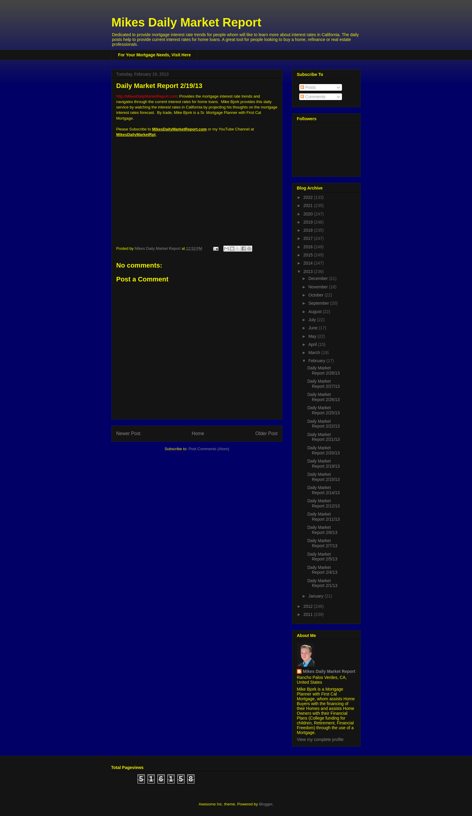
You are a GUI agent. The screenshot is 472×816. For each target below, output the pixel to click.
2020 (308, 214)
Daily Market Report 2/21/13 (323, 437)
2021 (308, 205)
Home (198, 433)
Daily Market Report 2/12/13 (323, 503)
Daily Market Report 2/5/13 (322, 557)
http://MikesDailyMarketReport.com (146, 96)
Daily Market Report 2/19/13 (323, 464)
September (319, 303)
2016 (308, 246)
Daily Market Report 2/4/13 (322, 570)
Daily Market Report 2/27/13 (323, 384)
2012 (308, 606)
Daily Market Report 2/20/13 (323, 450)
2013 (308, 271)
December (318, 278)
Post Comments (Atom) (208, 449)
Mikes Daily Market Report (186, 22)
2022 (308, 197)
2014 (308, 263)
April (313, 344)
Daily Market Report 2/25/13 (323, 410)
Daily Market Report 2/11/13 (323, 517)
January (316, 596)
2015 (308, 255)
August (315, 311)
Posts (308, 87)
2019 (308, 222)
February (317, 360)
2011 (308, 614)
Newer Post (128, 433)
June (313, 327)
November (318, 286)
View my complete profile (320, 739)
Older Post (266, 433)
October (316, 295)
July (312, 319)
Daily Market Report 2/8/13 (322, 530)
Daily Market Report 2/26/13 (323, 397)
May (312, 336)
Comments (313, 96)
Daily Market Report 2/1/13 (322, 583)
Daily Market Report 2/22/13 (323, 424)
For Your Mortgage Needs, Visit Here (154, 54)
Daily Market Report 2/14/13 (323, 490)
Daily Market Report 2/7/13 (322, 543)
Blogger (265, 804)
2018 (308, 230)
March (314, 352)
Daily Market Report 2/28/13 (323, 370)
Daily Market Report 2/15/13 (323, 477)
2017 (308, 238)
